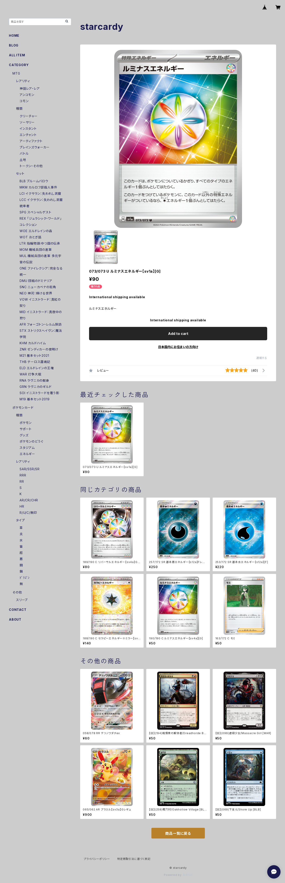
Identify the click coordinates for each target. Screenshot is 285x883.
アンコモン (27, 95)
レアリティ (23, 81)
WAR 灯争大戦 (30, 374)
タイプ (20, 520)
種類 (19, 108)
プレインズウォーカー (35, 147)
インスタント (28, 128)
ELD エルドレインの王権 (37, 368)
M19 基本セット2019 (34, 399)
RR (22, 481)
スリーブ (22, 600)
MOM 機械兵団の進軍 (36, 249)
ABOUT (15, 619)
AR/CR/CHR (29, 500)
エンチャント (28, 135)
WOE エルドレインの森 (36, 231)
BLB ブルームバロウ (34, 181)
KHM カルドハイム (33, 343)
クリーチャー (29, 116)
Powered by (178, 875)
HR (22, 506)
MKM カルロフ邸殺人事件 (38, 187)
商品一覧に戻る (178, 833)
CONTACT (17, 610)
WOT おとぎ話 (30, 237)
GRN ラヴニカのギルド (36, 387)
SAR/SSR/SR (30, 469)
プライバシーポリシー (97, 859)
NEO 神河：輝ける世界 (36, 293)
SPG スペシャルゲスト (35, 212)
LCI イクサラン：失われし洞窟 (40, 193)
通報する (261, 358)
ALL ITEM (17, 55)
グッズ (24, 435)
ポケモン (26, 423)
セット (20, 173)
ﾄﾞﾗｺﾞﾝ (25, 577)
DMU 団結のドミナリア (36, 281)
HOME (14, 35)
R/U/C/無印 (28, 512)
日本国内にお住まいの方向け (178, 347)
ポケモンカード (23, 407)
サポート (26, 429)
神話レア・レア (30, 88)
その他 (17, 592)
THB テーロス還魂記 (35, 362)
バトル (24, 153)
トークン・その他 (31, 166)
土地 (23, 160)
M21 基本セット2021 (34, 355)
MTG (16, 73)
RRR (23, 475)
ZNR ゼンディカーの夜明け (39, 349)
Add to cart (178, 333)
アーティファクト (31, 141)
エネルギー (27, 454)
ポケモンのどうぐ (31, 441)
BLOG (13, 45)
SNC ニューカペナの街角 (38, 287)
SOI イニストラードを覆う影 (39, 393)
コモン (24, 101)
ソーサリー (27, 122)
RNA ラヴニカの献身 (34, 380)
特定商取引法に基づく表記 (134, 859)
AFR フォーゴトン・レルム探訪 (41, 324)
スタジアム (27, 448)
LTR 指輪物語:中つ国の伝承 (40, 243)
